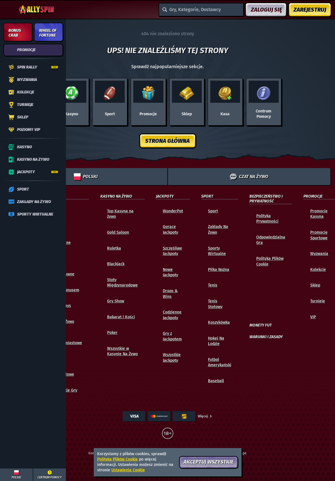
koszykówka (219, 322)
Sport (213, 211)
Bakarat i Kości (121, 317)
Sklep (315, 285)
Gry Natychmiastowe (67, 340)
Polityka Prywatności (267, 219)
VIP (313, 317)
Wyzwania (319, 253)
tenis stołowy (215, 304)
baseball (216, 380)
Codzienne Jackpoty (172, 315)
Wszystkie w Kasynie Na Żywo (122, 351)
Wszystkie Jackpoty (172, 357)
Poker (112, 332)
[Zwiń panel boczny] (9, 10)
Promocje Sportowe (319, 235)
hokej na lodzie (216, 341)
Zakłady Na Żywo (218, 229)
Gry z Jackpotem (172, 336)
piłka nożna (218, 269)
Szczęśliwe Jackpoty (172, 251)
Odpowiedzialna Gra (270, 240)
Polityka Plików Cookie (270, 261)
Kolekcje (318, 269)
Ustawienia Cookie (128, 470)
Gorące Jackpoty (170, 229)
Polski (86, 176)
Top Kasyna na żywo (120, 214)
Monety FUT (260, 325)
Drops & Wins (170, 293)
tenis (212, 285)
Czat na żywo (249, 176)
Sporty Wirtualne (217, 251)
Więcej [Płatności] (205, 416)
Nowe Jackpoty (170, 272)
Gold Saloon (118, 232)
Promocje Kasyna (319, 214)
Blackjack (115, 264)
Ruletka (114, 248)
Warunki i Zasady (266, 337)
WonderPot (173, 211)
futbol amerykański (219, 362)
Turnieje (317, 301)
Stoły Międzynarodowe (122, 282)
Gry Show (115, 301)
